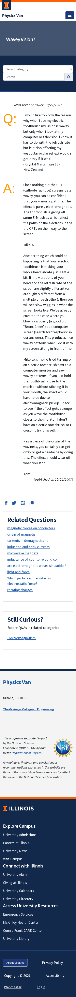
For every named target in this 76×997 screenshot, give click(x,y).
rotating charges (20, 589)
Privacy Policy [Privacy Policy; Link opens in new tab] (52, 962)
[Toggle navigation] (69, 15)
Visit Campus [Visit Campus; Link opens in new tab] (12, 859)
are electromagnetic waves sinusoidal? (36, 565)
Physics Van (17, 682)
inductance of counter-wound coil (32, 559)
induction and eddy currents (28, 546)
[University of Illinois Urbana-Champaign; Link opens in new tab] (6, 6)
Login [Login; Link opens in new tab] (41, 987)
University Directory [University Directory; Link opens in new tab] (18, 898)
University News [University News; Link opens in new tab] (15, 851)
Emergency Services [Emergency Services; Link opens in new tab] (18, 914)
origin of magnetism (23, 534)
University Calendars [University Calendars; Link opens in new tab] (18, 890)
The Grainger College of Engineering (28, 709)
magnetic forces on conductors (31, 528)
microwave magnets (22, 553)
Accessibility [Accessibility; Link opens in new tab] (55, 975)
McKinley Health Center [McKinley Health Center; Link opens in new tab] (21, 922)
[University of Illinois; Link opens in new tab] (18, 808)
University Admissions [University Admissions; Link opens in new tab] (19, 834)
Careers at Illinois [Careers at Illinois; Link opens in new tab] (16, 842)
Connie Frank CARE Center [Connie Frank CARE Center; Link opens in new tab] (23, 930)
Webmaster (12, 987)
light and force (18, 572)
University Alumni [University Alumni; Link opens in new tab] (16, 874)
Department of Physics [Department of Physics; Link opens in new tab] (26, 753)
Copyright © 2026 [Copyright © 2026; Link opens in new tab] (17, 975)
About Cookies (15, 962)
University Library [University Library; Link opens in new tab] (16, 938)
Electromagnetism (21, 638)
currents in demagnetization (28, 540)
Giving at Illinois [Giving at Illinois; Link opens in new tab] (15, 882)
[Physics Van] (12, 15)
